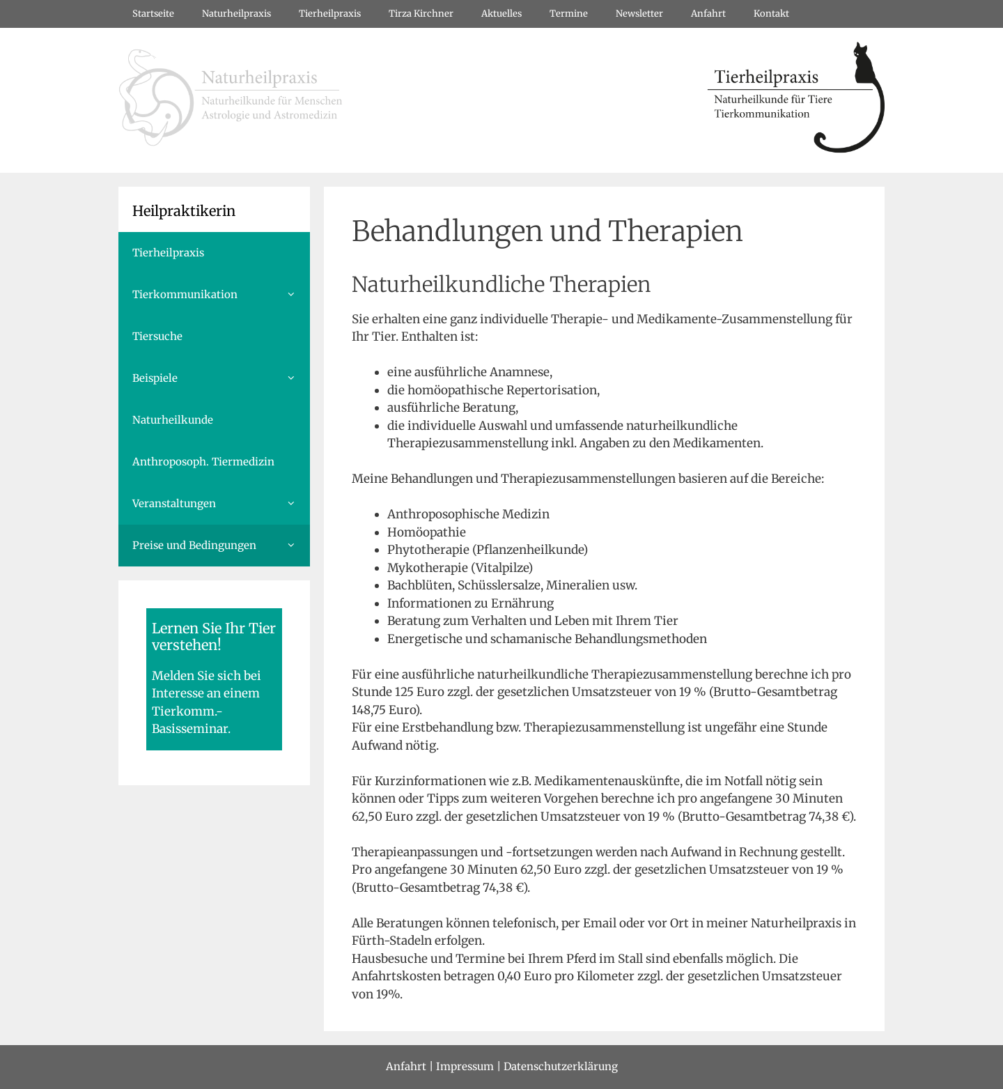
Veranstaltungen (221, 504)
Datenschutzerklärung (561, 1066)
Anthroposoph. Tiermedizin (203, 461)
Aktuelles (501, 14)
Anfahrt (708, 14)
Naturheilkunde (172, 419)
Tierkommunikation (221, 295)
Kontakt (771, 14)
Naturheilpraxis (236, 14)
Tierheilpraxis (330, 14)
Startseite (153, 14)
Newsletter (639, 14)
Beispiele (221, 378)
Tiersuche (157, 336)
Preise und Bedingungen (221, 545)
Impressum (465, 1066)
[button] (295, 295)
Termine (569, 14)
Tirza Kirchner (421, 14)
